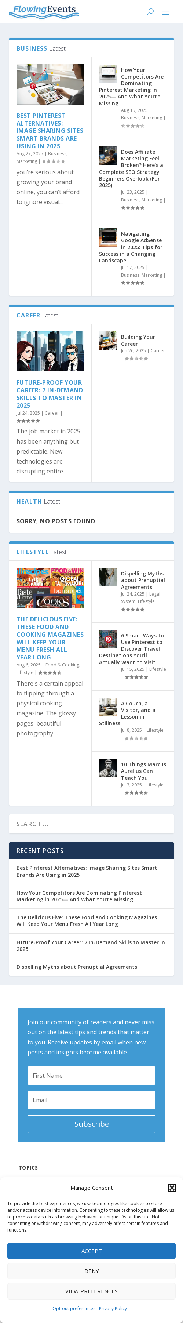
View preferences (91, 1291)
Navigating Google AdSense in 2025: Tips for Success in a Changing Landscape (130, 247)
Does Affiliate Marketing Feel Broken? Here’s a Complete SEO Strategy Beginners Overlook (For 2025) (131, 168)
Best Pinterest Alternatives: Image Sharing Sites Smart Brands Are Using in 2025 (50, 131)
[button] (172, 1188)
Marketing (27, 161)
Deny (91, 1271)
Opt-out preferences (73, 1308)
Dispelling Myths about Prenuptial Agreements (143, 580)
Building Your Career (138, 340)
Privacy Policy (113, 1308)
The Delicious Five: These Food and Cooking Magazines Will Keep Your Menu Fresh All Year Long (50, 638)
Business (57, 153)
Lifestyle (25, 672)
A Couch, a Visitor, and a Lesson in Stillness (127, 713)
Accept (91, 1250)
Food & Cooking (62, 665)
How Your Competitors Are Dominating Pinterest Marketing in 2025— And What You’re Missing (131, 86)
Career (52, 413)
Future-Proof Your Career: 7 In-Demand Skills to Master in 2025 (50, 393)
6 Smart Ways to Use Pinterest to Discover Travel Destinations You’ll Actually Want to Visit (131, 649)
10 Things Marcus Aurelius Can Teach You (143, 771)
